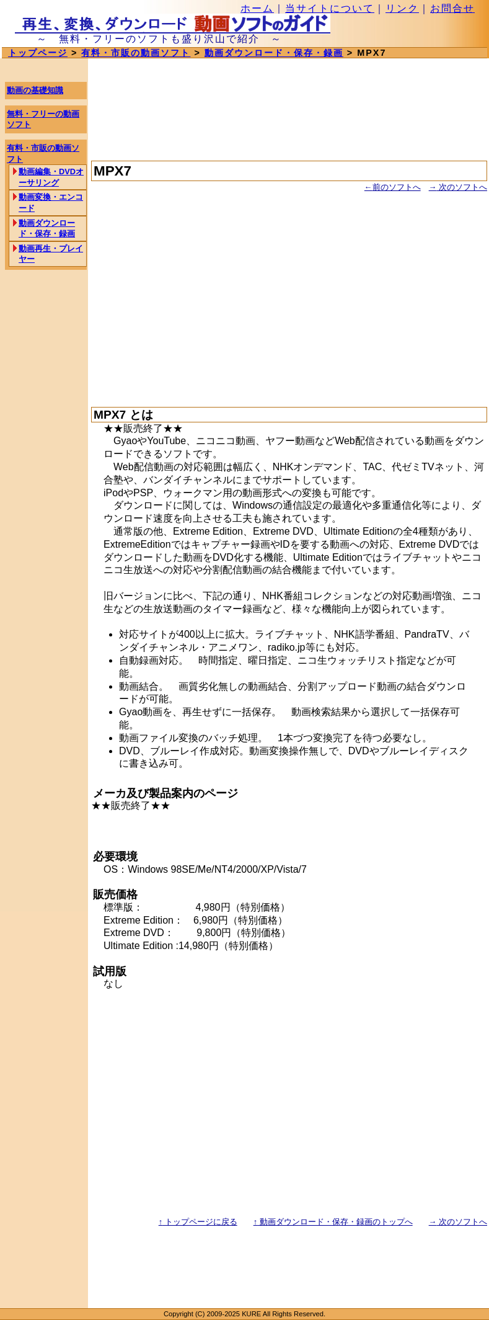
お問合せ (452, 8)
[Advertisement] (289, 294)
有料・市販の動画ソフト (135, 53)
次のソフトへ (458, 187)
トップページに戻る (198, 1221)
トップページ (38, 53)
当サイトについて (329, 8)
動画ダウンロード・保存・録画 (274, 53)
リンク (402, 8)
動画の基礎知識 (35, 90)
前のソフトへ (392, 187)
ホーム (257, 8)
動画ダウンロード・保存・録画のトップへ (333, 1221)
